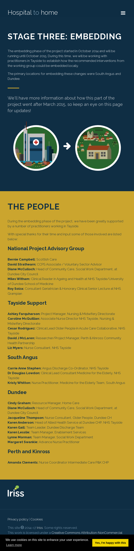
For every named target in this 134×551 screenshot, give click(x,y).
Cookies (36, 519)
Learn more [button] (14, 545)
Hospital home (33, 12)
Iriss (40, 528)
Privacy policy (18, 519)
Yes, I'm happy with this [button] (110, 542)
